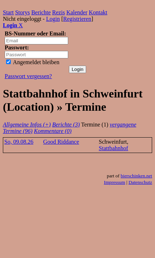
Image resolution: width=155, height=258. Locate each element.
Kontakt (98, 12)
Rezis (58, 12)
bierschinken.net (136, 175)
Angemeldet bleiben (32, 62)
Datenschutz (140, 182)
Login (53, 19)
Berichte (41, 12)
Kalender (77, 12)
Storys (22, 12)
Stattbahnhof (113, 148)
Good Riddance (61, 142)
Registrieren (77, 19)
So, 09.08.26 (18, 142)
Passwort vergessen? (28, 76)
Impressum (114, 182)
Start (8, 12)
